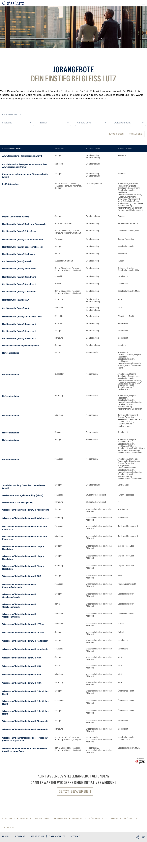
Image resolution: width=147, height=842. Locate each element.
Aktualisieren (136, 134)
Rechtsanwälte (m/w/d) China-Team (19, 231)
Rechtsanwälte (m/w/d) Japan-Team (19, 269)
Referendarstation (11, 353)
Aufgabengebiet (125, 148)
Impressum (37, 836)
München (94, 818)
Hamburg (78, 818)
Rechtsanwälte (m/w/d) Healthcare (18, 254)
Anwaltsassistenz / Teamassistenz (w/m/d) (22, 156)
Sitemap (76, 836)
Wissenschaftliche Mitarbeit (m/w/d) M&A (21, 658)
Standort (59, 148)
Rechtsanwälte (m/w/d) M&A (15, 300)
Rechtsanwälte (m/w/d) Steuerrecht (19, 324)
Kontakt (20, 836)
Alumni (6, 836)
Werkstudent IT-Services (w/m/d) (17, 502)
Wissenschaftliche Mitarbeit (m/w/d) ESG (21, 576)
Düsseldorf (41, 818)
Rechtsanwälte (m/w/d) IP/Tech (17, 261)
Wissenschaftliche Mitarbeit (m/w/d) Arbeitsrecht (25, 510)
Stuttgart (112, 818)
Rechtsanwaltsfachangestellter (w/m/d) (20, 345)
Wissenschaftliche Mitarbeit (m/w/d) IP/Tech (23, 624)
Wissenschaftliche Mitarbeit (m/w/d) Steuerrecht (25, 721)
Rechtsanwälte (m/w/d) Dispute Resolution (22, 239)
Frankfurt (60, 818)
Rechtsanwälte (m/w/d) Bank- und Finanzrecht (24, 224)
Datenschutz (58, 836)
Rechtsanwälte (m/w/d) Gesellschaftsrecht (22, 247)
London (9, 827)
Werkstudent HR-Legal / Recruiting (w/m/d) (22, 495)
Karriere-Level (93, 148)
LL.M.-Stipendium (10, 184)
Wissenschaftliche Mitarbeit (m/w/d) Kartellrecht (25, 641)
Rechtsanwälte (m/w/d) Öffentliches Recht (22, 317)
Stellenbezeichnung (12, 148)
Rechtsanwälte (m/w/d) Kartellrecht (19, 277)
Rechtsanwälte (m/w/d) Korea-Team (19, 291)
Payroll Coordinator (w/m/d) (15, 217)
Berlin (24, 818)
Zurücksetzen (116, 134)
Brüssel (129, 818)
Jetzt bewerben (74, 791)
